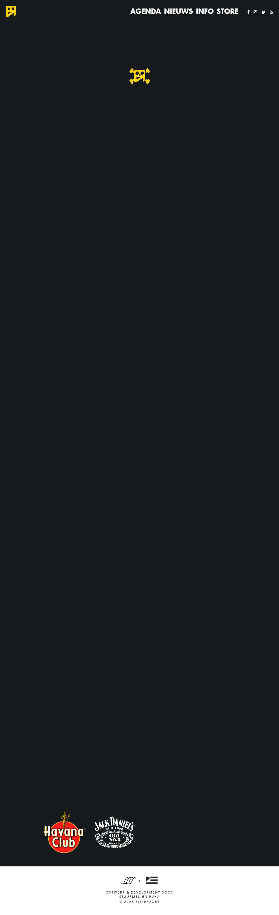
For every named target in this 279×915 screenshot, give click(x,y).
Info (205, 11)
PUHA (154, 897)
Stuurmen (130, 897)
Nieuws (178, 11)
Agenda (145, 11)
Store (227, 11)
